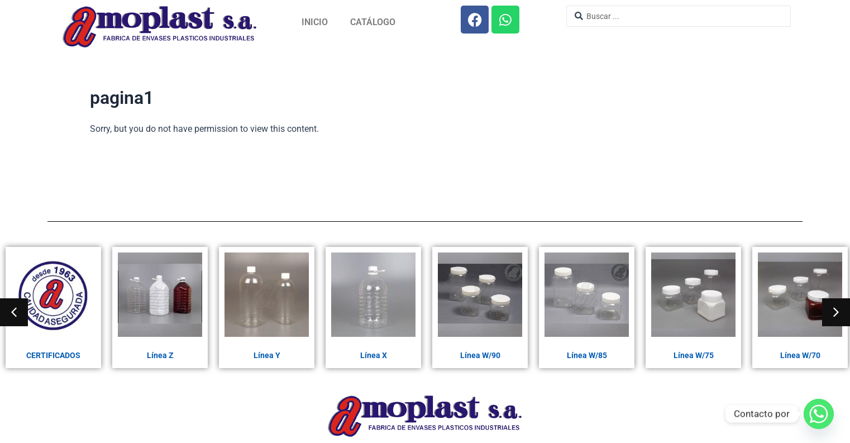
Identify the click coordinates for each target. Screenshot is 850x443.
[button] (14, 312)
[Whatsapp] (819, 414)
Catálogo (372, 22)
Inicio (315, 22)
